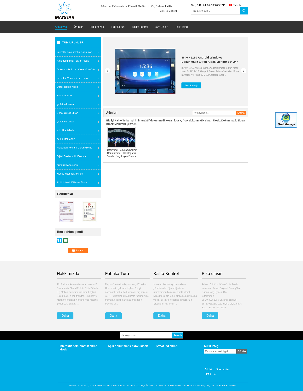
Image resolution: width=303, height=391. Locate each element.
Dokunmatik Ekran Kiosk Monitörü (76, 69)
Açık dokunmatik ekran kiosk (73, 60)
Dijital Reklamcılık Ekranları (72, 156)
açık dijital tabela (66, 138)
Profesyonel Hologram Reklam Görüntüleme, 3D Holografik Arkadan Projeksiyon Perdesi (121, 153)
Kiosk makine (64, 95)
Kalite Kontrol (166, 273)
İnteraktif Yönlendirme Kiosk (72, 78)
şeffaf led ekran (65, 121)
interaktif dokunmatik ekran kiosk (75, 52)
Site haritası (223, 369)
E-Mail (208, 369)
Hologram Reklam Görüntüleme (74, 147)
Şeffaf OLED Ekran (67, 112)
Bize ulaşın (161, 26)
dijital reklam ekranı (67, 165)
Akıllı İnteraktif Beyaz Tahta (72, 182)
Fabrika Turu (117, 273)
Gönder (241, 351)
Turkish (237, 5)
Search (177, 335)
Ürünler (78, 26)
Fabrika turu (118, 26)
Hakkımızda (97, 26)
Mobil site (211, 374)
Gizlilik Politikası (77, 385)
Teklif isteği (181, 26)
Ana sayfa (61, 26)
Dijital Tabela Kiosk (67, 86)
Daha (65, 315)
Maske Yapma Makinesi (70, 173)
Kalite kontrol (140, 26)
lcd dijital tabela (65, 130)
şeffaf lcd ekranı (66, 104)
